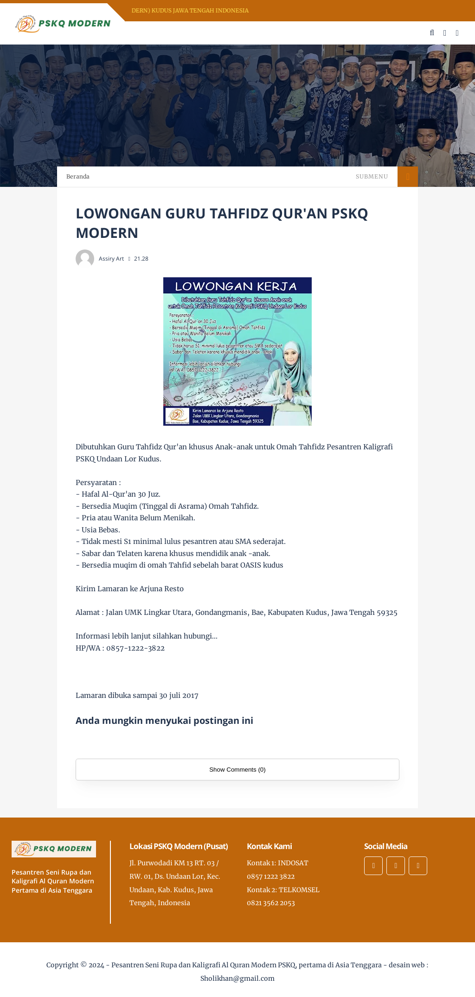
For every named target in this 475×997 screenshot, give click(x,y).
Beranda (78, 176)
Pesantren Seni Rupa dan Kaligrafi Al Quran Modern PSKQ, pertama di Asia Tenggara (246, 965)
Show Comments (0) (237, 769)
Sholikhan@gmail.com (237, 978)
